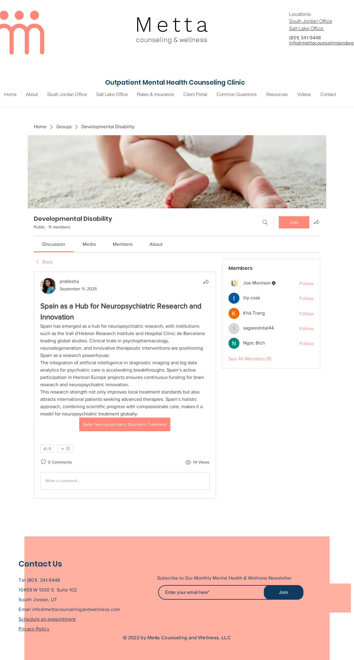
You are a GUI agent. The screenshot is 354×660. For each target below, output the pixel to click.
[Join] (283, 592)
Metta (173, 24)
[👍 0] (47, 449)
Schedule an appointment (47, 619)
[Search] (265, 222)
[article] (125, 385)
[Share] (206, 281)
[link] (53, 244)
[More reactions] (65, 449)
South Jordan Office (310, 21)
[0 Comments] (56, 462)
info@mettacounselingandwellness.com (76, 609)
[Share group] (316, 222)
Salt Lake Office (306, 28)
